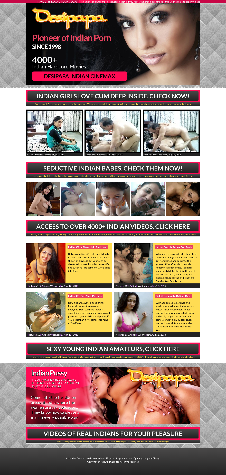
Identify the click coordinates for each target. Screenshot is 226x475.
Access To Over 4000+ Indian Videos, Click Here (113, 226)
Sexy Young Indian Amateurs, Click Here (113, 349)
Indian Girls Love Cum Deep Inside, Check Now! (113, 96)
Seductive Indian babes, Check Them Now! (113, 168)
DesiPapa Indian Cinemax (79, 76)
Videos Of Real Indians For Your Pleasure (113, 433)
